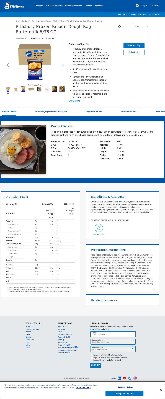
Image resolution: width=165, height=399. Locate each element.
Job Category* (97, 348)
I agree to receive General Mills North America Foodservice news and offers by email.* (110, 359)
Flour (27, 342)
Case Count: (57, 155)
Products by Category (30, 21)
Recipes (87, 6)
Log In (144, 5)
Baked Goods (46, 21)
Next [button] (62, 64)
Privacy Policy (64, 345)
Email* (94, 333)
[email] (113, 334)
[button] (137, 5)
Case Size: (105, 158)
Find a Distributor (138, 15)
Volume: (104, 145)
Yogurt (28, 348)
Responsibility (64, 337)
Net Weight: (105, 141)
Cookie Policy (63, 353)
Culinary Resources (72, 6)
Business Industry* (99, 340)
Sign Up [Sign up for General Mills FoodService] (155, 5)
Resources (160, 111)
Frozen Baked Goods (33, 329)
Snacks (28, 337)
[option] (35, 64)
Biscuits (28, 332)
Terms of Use (62, 342)
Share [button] (137, 26)
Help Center (154, 15)
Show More (74, 101)
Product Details (9, 111)
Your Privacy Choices (68, 348)
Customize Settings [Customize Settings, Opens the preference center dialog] (125, 391)
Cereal (28, 334)
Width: (103, 155)
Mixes (28, 345)
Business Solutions (53, 6)
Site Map (61, 340)
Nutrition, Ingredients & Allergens (51, 111)
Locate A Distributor (65, 334)
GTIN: (54, 148)
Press (60, 332)
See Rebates (122, 15)
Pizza (28, 327)
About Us (98, 6)
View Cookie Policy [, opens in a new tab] (83, 391)
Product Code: (58, 141)
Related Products (128, 111)
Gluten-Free (30, 340)
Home (18, 21)
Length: (103, 151)
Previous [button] (7, 64)
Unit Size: (56, 151)
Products (38, 6)
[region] (140, 28)
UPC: (53, 145)
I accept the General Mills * (108, 355)
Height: (103, 148)
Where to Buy (134, 45)
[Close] (161, 393)
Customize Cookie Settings (67, 350)
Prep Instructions (94, 111)
